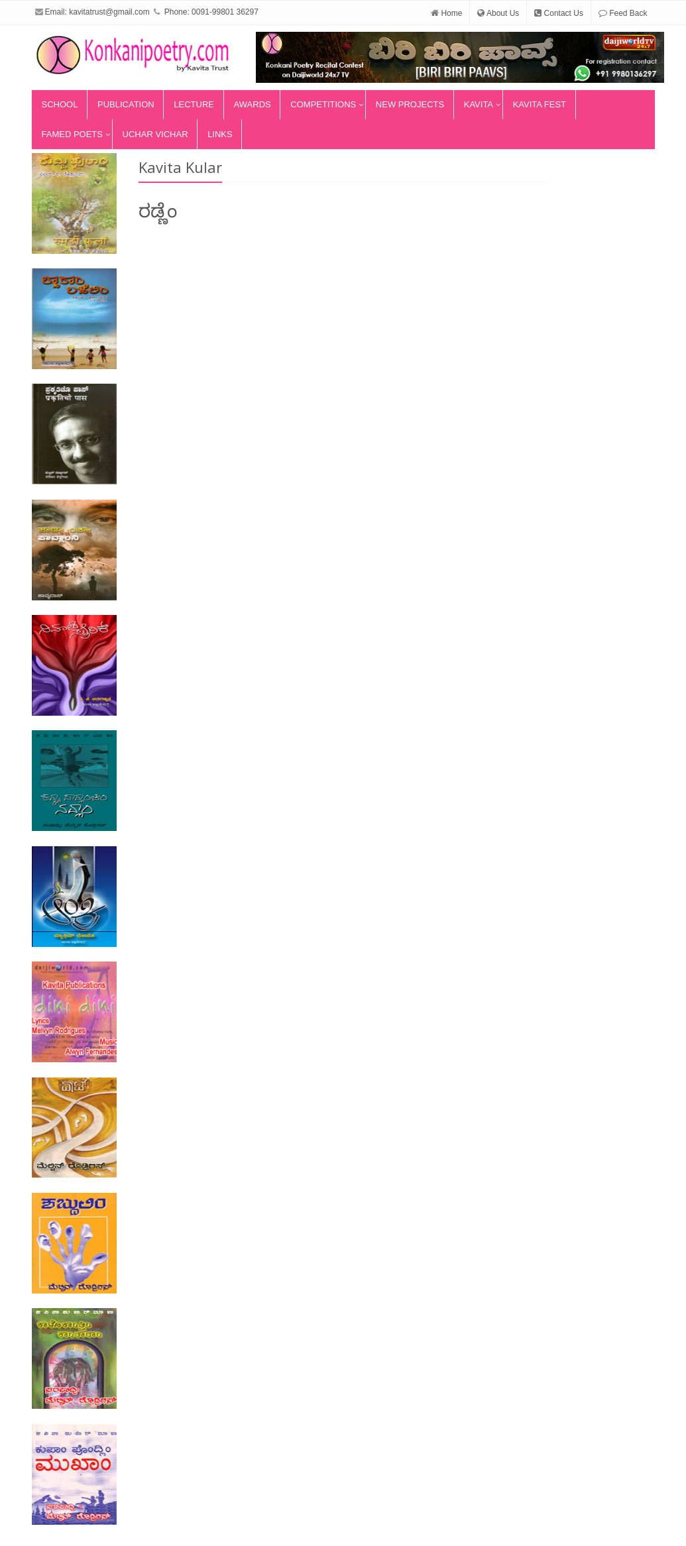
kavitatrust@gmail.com (109, 12)
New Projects (410, 104)
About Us (498, 13)
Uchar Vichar (155, 134)
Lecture (194, 104)
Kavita (478, 104)
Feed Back (623, 13)
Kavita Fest (539, 104)
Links (220, 134)
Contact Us (558, 13)
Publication (125, 104)
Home (446, 13)
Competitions (323, 104)
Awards (252, 104)
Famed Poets (72, 134)
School (60, 104)
